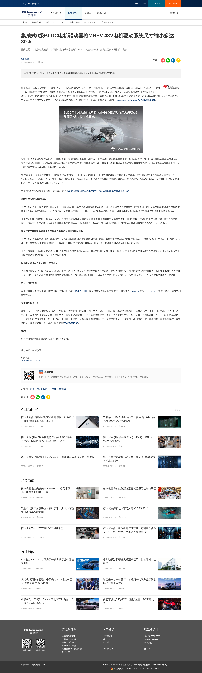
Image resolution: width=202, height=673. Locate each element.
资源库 (87, 13)
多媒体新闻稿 (90, 22)
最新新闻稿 (36, 22)
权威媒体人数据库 (70, 645)
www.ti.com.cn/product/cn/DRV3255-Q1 (135, 100)
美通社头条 (75, 22)
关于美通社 (110, 629)
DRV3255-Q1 (80, 291)
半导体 (53, 389)
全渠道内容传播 (69, 639)
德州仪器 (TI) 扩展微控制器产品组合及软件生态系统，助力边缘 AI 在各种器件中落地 (46, 439)
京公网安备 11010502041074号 (126, 669)
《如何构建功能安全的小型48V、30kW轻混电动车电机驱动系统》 (99, 191)
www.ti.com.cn (71, 323)
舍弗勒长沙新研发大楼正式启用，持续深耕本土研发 (129, 561)
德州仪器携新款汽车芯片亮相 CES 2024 (125, 508)
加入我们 (107, 642)
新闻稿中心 (73, 13)
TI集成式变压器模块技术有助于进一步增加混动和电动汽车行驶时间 (47, 510)
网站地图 (36, 664)
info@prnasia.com (152, 639)
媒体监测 (173, 3)
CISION (155, 664)
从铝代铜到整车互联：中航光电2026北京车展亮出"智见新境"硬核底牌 (46, 581)
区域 (64, 22)
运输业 (62, 389)
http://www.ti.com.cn (31, 360)
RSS (45, 664)
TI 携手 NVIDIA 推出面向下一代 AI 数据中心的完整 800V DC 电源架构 (129, 419)
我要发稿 (156, 3)
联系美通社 (151, 629)
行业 (55, 22)
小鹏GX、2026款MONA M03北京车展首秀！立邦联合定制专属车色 (47, 601)
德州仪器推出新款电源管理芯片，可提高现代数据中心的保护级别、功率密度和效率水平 (129, 530)
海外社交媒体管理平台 (72, 649)
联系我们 (101, 13)
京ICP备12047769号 (151, 669)
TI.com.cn (134, 291)
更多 (178, 410)
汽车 (32, 389)
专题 (47, 22)
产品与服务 (56, 13)
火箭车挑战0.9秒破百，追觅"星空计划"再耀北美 (128, 601)
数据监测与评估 (69, 642)
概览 (25, 22)
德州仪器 (25, 59)
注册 (136, 3)
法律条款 (25, 664)
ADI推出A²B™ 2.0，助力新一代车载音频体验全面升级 (47, 561)
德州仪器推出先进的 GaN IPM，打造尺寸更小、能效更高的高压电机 (45, 490)
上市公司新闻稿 (106, 22)
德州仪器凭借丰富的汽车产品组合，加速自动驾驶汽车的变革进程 (57, 457)
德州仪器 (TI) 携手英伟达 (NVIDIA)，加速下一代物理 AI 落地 (129, 439)
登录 (144, 3)
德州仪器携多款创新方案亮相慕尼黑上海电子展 (129, 488)
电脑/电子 (42, 389)
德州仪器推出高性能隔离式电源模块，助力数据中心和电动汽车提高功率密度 (47, 419)
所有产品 (66, 652)
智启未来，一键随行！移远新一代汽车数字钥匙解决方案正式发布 (129, 581)
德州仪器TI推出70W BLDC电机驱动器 (42, 528)
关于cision (107, 639)
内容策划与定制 (69, 636)
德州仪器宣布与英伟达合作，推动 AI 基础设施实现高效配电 (129, 459)
